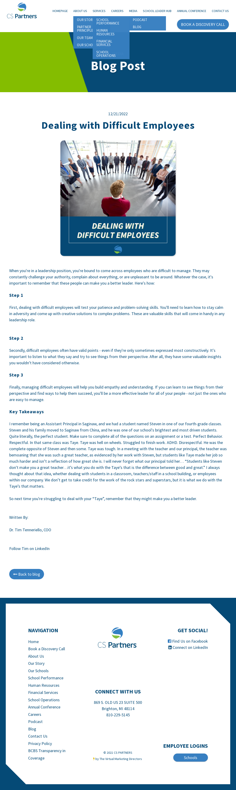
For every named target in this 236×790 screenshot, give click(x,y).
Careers (117, 11)
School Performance (45, 678)
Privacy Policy (40, 743)
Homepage (60, 11)
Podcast (35, 721)
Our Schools (38, 670)
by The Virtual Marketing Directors (118, 759)
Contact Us (220, 11)
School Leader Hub (157, 11)
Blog (32, 729)
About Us (80, 11)
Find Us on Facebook (190, 641)
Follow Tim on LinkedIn (29, 548)
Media (133, 11)
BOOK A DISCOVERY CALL (203, 24)
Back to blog (26, 574)
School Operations (44, 699)
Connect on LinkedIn (190, 647)
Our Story (36, 663)
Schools (190, 757)
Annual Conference (191, 11)
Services (99, 11)
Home (33, 641)
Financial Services (43, 692)
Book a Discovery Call (46, 648)
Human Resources (43, 685)
